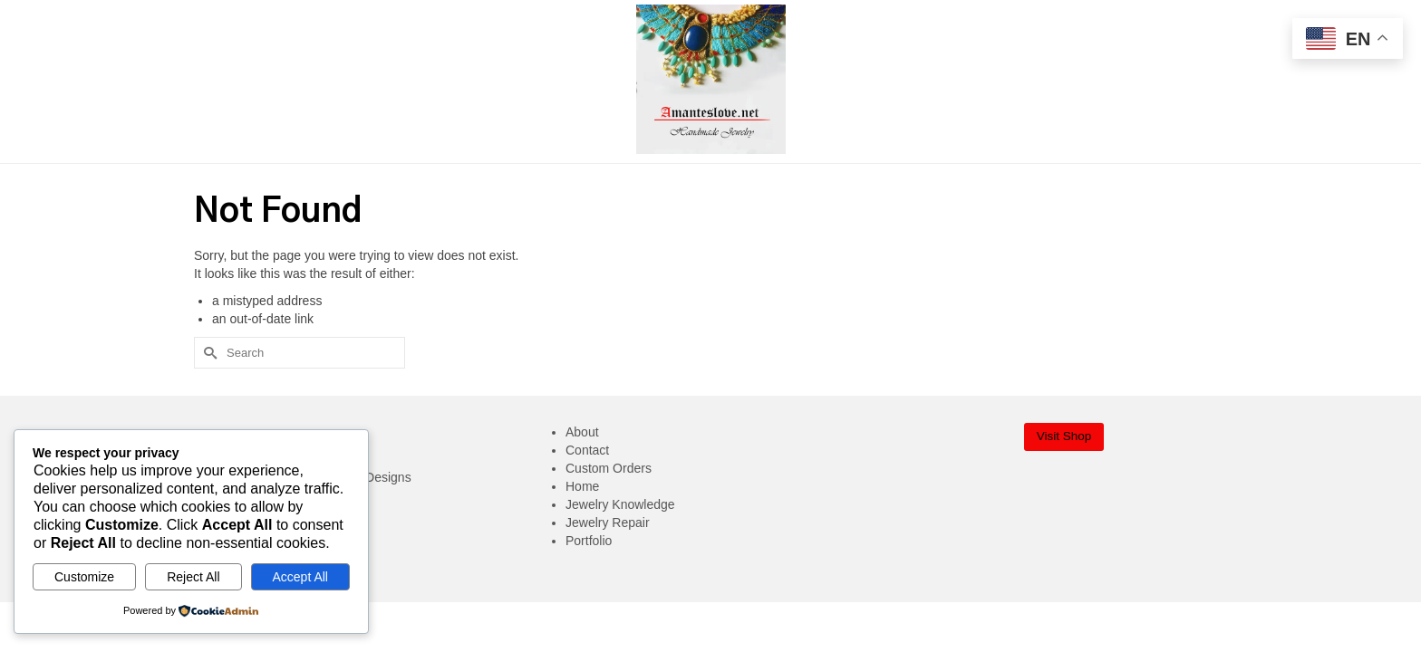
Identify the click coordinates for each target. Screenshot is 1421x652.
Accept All (300, 577)
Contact (587, 450)
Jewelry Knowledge (620, 504)
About (582, 432)
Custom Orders (609, 468)
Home (582, 486)
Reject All (193, 577)
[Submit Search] (207, 353)
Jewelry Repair (608, 522)
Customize (84, 577)
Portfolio (589, 540)
